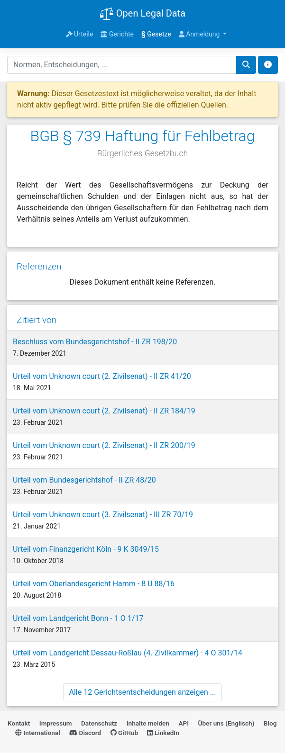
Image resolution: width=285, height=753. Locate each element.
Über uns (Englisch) (226, 723)
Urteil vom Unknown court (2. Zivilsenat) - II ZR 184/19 (104, 410)
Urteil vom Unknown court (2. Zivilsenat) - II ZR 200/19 (104, 445)
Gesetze (156, 34)
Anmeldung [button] (200, 34)
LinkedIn (163, 732)
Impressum (55, 723)
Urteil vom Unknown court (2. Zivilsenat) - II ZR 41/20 (102, 376)
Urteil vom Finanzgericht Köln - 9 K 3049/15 (86, 549)
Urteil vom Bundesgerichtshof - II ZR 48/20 (84, 479)
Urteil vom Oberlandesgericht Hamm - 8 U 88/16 (94, 583)
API (183, 723)
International (37, 732)
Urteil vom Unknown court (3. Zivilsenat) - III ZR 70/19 (103, 514)
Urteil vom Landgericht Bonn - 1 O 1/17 (78, 618)
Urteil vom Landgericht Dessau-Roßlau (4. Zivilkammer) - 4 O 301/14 (127, 652)
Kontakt (19, 723)
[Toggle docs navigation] (268, 65)
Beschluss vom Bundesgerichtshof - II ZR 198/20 (95, 341)
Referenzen (39, 266)
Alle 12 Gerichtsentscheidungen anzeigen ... (142, 692)
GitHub (124, 732)
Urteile (79, 34)
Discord (85, 732)
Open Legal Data (142, 14)
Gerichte (117, 34)
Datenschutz (99, 723)
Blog (270, 723)
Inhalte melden (148, 723)
